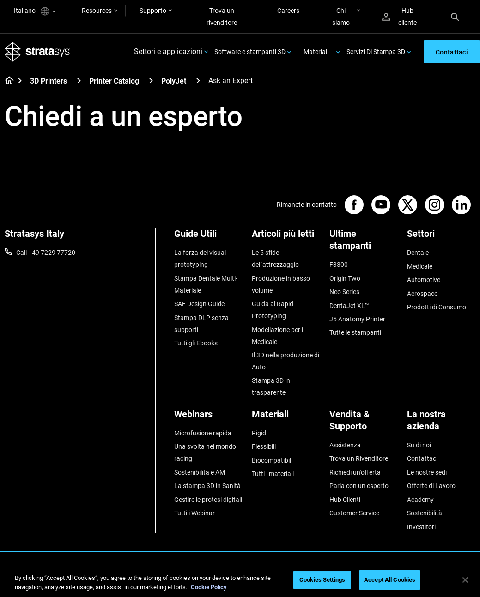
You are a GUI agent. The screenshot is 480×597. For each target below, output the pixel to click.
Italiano (34, 11)
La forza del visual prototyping (200, 258)
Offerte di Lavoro (431, 485)
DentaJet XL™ (349, 305)
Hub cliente (399, 16)
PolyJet (173, 81)
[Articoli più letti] (286, 237)
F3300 (338, 264)
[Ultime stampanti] (363, 243)
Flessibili (264, 446)
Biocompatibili (272, 459)
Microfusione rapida (202, 432)
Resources (97, 10)
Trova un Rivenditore (358, 458)
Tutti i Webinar (194, 512)
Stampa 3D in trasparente (271, 386)
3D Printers (48, 81)
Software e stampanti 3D (250, 51)
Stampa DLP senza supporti (201, 323)
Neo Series (344, 291)
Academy (420, 498)
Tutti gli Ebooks (196, 342)
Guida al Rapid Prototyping (272, 310)
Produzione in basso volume (281, 284)
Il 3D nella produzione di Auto (285, 360)
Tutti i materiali (273, 473)
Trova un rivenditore (222, 16)
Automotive (423, 279)
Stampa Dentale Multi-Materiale (205, 284)
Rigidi (259, 432)
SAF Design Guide (199, 304)
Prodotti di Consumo (436, 306)
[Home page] (6, 81)
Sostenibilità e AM (199, 471)
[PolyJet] (198, 80)
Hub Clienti (344, 498)
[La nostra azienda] (441, 423)
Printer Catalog (114, 81)
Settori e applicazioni (168, 52)
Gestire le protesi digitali (208, 498)
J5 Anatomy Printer (357, 318)
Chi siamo (341, 16)
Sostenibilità (424, 512)
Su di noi (419, 444)
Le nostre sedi (427, 471)
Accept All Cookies (389, 579)
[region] (240, 580)
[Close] (465, 580)
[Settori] (441, 237)
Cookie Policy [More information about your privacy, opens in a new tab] (209, 587)
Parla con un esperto (359, 485)
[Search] (455, 16)
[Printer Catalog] (151, 80)
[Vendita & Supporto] (363, 423)
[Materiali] (286, 417)
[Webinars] (208, 417)
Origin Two (344, 278)
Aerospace (422, 293)
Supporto (153, 10)
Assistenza (345, 444)
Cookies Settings (322, 579)
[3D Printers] (79, 80)
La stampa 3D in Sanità (207, 485)
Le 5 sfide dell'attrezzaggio (275, 258)
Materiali (316, 51)
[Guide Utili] (208, 237)
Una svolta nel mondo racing (205, 452)
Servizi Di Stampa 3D (375, 51)
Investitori (421, 526)
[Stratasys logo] (37, 52)
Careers (288, 10)
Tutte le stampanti (355, 332)
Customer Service (354, 512)
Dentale (418, 252)
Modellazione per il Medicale (278, 335)
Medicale (419, 266)
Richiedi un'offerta (355, 471)
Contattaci (422, 458)
